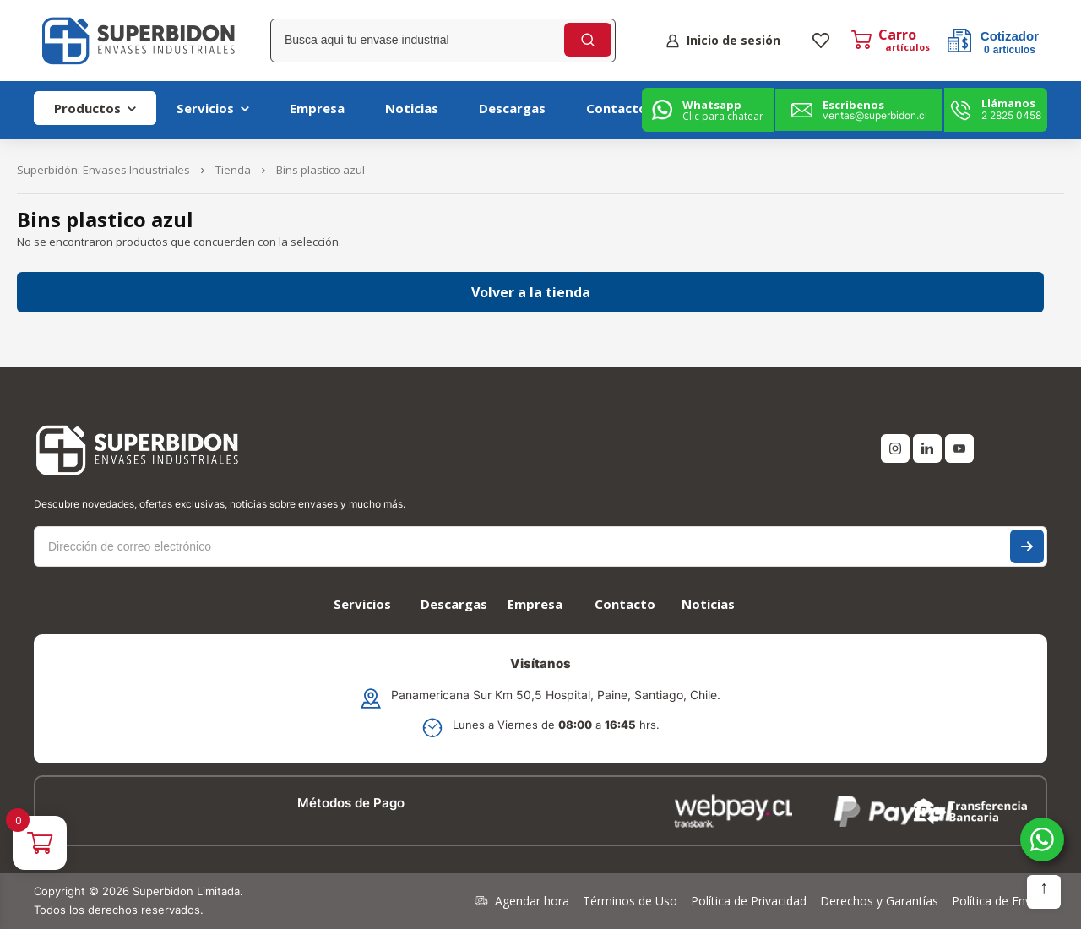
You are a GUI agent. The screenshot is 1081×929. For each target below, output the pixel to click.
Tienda (233, 169)
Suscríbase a (1027, 546)
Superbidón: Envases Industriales (103, 169)
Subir (1044, 892)
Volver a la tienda (530, 292)
